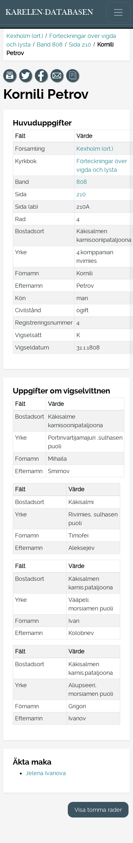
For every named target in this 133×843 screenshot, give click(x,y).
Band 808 (50, 44)
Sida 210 (80, 44)
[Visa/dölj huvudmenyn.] (118, 12)
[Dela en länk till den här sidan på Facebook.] (41, 75)
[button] (9, 75)
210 (81, 194)
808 (81, 181)
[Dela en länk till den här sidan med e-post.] (57, 75)
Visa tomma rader (98, 809)
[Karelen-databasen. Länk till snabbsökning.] (50, 12)
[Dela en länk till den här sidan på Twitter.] (25, 75)
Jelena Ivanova (46, 773)
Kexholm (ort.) (24, 35)
